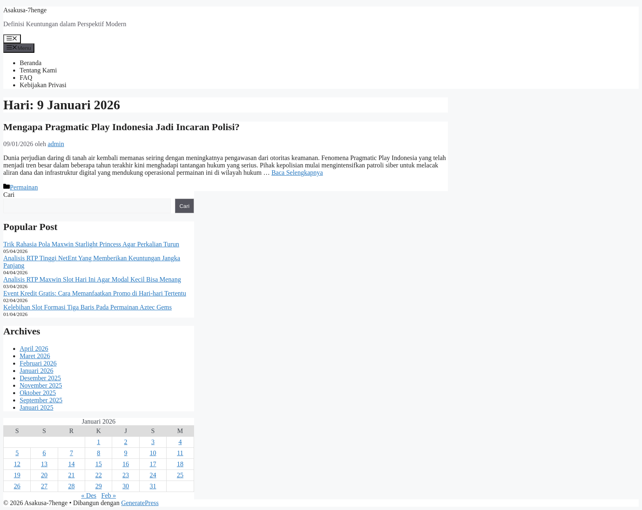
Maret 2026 (35, 355)
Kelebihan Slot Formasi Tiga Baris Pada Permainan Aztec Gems (87, 307)
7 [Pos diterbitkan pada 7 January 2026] (71, 452)
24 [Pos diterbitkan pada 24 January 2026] (152, 475)
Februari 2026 (38, 363)
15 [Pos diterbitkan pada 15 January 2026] (98, 463)
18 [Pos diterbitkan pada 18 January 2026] (180, 463)
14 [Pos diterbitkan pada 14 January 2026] (71, 463)
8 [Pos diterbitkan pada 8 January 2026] (98, 452)
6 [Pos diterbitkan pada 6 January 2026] (44, 452)
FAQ (26, 77)
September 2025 (41, 400)
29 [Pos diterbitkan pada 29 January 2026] (98, 486)
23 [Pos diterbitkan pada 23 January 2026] (125, 475)
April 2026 (34, 348)
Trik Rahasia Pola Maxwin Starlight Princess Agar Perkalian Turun (91, 244)
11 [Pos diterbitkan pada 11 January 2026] (180, 452)
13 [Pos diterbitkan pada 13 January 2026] (44, 463)
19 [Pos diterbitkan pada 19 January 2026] (17, 475)
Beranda (30, 62)
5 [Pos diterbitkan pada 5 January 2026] (17, 452)
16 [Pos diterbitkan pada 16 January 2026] (125, 463)
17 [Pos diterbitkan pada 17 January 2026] (152, 463)
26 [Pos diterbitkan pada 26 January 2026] (17, 486)
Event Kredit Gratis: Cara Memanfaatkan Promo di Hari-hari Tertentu (94, 293)
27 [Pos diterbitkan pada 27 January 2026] (44, 486)
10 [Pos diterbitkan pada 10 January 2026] (152, 452)
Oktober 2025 (38, 392)
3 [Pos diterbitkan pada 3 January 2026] (152, 441)
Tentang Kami (38, 70)
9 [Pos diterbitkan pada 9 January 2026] (125, 452)
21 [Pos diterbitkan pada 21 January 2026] (71, 475)
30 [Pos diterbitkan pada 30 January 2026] (125, 486)
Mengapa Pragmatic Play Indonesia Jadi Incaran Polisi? (121, 127)
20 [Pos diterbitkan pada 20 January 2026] (44, 475)
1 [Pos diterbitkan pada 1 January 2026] (98, 441)
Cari (9, 194)
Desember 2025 (40, 378)
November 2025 (41, 385)
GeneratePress (140, 502)
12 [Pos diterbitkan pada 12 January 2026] (17, 463)
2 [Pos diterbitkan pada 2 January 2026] (125, 441)
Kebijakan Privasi (43, 84)
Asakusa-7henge (25, 10)
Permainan (24, 187)
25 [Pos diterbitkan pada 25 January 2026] (180, 475)
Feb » (108, 495)
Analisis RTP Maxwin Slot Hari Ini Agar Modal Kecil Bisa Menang (92, 279)
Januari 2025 (36, 407)
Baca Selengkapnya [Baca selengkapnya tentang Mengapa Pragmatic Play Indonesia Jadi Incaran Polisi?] (297, 172)
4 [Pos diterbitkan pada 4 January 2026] (180, 441)
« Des (88, 495)
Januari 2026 (36, 370)
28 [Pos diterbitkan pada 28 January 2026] (71, 486)
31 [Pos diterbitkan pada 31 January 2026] (152, 486)
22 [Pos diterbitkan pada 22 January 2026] (98, 475)
